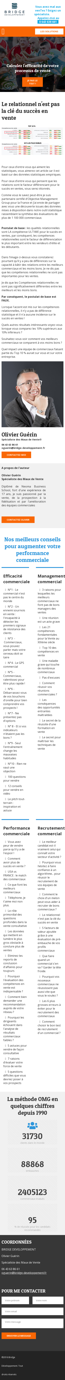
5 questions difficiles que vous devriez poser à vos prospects (14, 1077)
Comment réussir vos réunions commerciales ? (48, 688)
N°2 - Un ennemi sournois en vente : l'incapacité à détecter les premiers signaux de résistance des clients (14, 620)
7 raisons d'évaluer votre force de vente (13, 1062)
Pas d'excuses (51, 677)
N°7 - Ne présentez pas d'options (12, 717)
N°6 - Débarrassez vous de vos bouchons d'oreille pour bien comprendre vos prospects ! (15, 698)
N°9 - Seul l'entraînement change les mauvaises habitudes (12, 750)
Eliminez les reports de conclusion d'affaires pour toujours (13, 963)
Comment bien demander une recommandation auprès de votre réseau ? (15, 1004)
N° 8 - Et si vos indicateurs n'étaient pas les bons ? (14, 732)
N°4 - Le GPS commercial (13, 664)
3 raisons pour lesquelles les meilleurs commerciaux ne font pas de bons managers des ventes (49, 601)
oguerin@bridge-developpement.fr (23, 448)
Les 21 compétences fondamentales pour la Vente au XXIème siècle (48, 634)
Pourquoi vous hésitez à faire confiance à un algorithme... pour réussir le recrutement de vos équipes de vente (49, 875)
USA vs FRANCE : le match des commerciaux (14, 875)
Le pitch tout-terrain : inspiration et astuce (14, 804)
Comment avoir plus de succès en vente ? (14, 862)
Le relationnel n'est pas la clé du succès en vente (49, 918)
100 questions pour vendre (14, 778)
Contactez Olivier (18, 519)
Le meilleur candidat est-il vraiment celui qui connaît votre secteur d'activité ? (49, 849)
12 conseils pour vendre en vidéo (13, 789)
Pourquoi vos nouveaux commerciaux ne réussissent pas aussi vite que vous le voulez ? (48, 986)
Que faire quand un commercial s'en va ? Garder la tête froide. (49, 963)
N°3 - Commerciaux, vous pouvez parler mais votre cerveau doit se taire (14, 648)
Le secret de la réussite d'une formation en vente (49, 726)
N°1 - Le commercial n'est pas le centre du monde (14, 595)
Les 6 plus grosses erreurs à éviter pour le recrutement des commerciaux (49, 1008)
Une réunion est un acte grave (49, 620)
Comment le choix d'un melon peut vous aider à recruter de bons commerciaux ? (49, 901)
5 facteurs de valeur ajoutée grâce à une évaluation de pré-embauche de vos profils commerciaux (49, 939)
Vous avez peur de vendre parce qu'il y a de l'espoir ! (14, 847)
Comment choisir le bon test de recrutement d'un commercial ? (49, 1027)
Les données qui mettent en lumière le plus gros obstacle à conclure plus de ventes (13, 940)
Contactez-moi (16, 454)
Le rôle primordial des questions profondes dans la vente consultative (15, 918)
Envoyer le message (19, 1335)
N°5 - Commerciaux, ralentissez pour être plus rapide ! (14, 677)
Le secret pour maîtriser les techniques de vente (49, 742)
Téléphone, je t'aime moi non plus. (14, 901)
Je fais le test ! (32, 82)
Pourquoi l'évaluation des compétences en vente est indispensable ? (13, 983)
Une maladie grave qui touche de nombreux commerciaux (48, 666)
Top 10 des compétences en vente (48, 651)
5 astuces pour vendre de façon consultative (15, 1049)
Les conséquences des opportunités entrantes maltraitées (49, 707)
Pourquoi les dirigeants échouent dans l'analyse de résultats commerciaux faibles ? (13, 1029)
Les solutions (49, 31)
